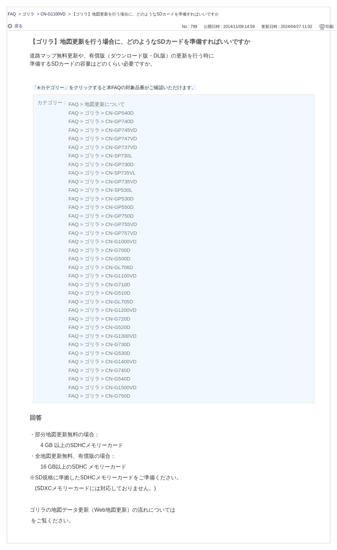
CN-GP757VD (121, 233)
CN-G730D (117, 344)
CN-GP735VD (121, 181)
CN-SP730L (118, 155)
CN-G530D (117, 353)
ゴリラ (28, 14)
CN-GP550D (119, 207)
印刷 (330, 26)
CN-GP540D (119, 113)
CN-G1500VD (121, 387)
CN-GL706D (119, 267)
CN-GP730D (119, 164)
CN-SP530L (118, 190)
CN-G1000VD (121, 241)
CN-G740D (117, 370)
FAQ (12, 14)
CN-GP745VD (121, 130)
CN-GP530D (119, 198)
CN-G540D (117, 378)
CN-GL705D (119, 301)
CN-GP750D (119, 216)
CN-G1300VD (121, 336)
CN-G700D (117, 250)
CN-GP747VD (121, 138)
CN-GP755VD (121, 224)
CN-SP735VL (120, 173)
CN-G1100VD (52, 14)
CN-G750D (117, 396)
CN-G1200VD (121, 310)
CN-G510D (117, 293)
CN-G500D (117, 258)
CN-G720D (117, 319)
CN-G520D (117, 327)
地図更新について (105, 104)
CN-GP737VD (121, 147)
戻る (18, 26)
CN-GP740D (119, 121)
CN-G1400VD (121, 361)
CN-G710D (117, 284)
